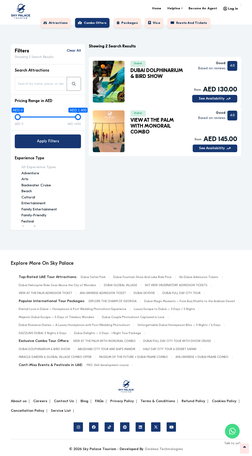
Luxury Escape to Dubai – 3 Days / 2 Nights (164, 309)
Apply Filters (48, 141)
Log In (230, 9)
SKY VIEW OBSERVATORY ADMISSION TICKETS (176, 285)
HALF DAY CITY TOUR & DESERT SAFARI (169, 349)
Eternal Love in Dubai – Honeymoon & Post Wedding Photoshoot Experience (72, 309)
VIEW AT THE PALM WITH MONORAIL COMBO (104, 341)
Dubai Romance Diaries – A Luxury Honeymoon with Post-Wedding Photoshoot (74, 325)
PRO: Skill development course (108, 365)
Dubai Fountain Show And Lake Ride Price (142, 277)
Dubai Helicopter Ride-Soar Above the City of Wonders (57, 285)
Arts (24, 179)
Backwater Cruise (36, 185)
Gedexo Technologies (164, 449)
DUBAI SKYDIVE (144, 293)
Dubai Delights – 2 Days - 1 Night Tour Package (107, 333)
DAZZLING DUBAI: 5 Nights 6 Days (42, 333)
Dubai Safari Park (93, 277)
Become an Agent (203, 8)
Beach (26, 191)
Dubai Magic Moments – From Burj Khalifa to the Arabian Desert (189, 301)
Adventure (30, 173)
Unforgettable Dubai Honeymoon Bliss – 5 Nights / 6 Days (179, 325)
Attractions (56, 23)
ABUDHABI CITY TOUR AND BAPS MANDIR (106, 349)
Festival (27, 221)
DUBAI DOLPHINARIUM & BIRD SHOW (44, 349)
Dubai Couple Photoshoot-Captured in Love (133, 317)
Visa (154, 23)
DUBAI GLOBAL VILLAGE (120, 285)
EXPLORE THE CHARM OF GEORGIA (113, 301)
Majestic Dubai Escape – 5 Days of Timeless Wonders (56, 317)
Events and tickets (189, 23)
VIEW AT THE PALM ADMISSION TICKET (45, 293)
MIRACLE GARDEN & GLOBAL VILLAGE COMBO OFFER (55, 357)
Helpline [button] (173, 8)
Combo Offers (92, 23)
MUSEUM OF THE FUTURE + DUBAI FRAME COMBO (133, 357)
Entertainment (33, 203)
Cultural (28, 197)
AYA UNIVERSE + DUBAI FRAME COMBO (201, 357)
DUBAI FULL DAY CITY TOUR (181, 293)
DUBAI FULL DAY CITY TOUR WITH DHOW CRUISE (177, 341)
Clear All (74, 51)
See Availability (214, 99)
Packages (127, 23)
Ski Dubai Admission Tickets (198, 277)
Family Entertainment (39, 209)
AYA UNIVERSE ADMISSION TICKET (103, 293)
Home (156, 8)
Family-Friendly (33, 215)
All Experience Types (38, 167)
